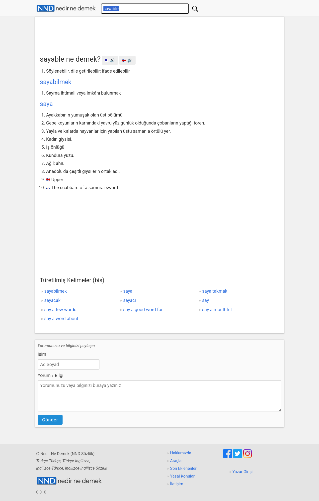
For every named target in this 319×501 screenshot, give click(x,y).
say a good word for (142, 309)
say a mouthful (217, 309)
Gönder (50, 419)
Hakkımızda (180, 453)
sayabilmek (56, 82)
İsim (42, 354)
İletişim (176, 484)
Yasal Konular (182, 476)
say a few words (60, 309)
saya (46, 104)
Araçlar (176, 460)
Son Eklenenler (183, 468)
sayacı (129, 300)
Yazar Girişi (243, 471)
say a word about (61, 318)
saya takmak (214, 291)
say (205, 300)
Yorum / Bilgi (50, 375)
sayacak (52, 300)
